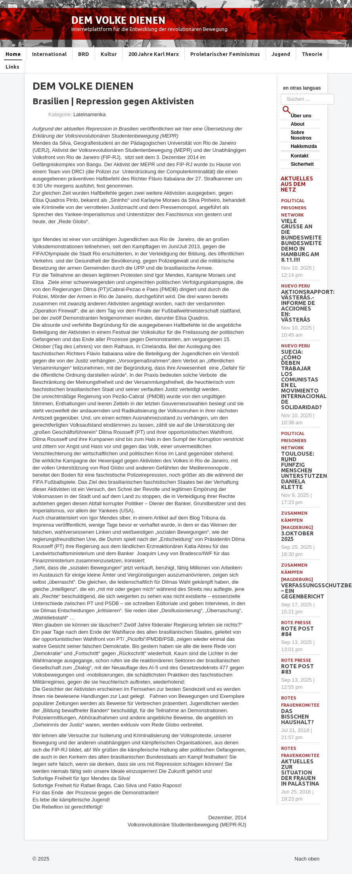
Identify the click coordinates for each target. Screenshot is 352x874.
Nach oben (307, 859)
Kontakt (299, 156)
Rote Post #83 (297, 669)
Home (13, 54)
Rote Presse (296, 622)
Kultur (109, 54)
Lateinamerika (89, 114)
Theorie (312, 54)
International (49, 54)
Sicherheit (302, 164)
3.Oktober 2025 (297, 536)
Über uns (301, 116)
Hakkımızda (304, 146)
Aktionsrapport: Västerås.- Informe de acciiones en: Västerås (308, 306)
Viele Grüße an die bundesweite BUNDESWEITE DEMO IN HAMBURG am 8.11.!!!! (301, 240)
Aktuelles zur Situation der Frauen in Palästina (300, 772)
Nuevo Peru (295, 286)
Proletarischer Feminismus (225, 54)
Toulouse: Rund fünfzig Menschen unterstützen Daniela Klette (304, 470)
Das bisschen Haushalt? (297, 716)
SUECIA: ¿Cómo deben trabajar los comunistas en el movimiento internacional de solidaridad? (304, 379)
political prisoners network (293, 207)
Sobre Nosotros (301, 135)
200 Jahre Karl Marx (153, 54)
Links (12, 66)
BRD (83, 54)
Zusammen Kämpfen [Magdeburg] (297, 520)
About (297, 124)
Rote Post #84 (297, 631)
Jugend (281, 54)
